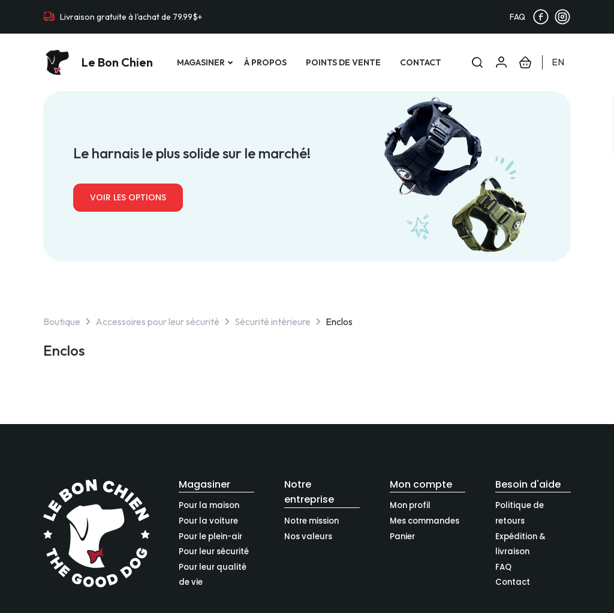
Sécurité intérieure (272, 321)
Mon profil (410, 505)
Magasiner (201, 62)
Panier (402, 536)
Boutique (61, 321)
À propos (265, 62)
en (558, 62)
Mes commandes (424, 521)
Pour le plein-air (210, 536)
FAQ (517, 16)
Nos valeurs (308, 536)
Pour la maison (209, 505)
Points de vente (343, 62)
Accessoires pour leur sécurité (157, 321)
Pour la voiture (208, 521)
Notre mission (311, 521)
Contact (420, 62)
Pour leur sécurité (214, 551)
